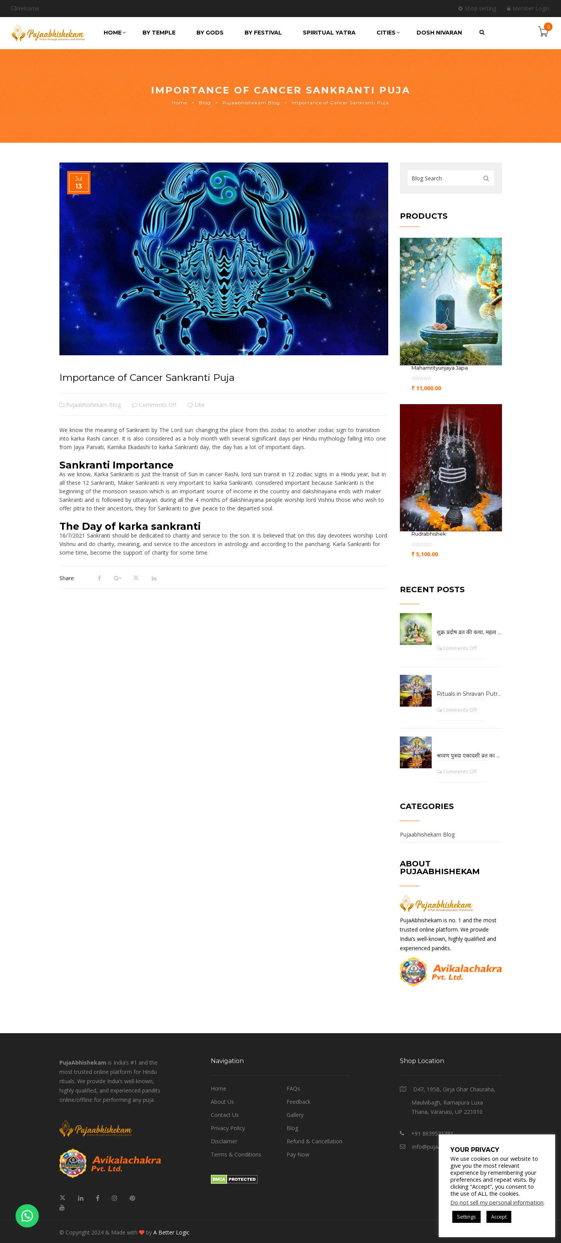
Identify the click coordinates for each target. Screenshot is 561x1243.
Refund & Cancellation (314, 1141)
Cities (388, 32)
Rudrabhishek (429, 534)
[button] (27, 1215)
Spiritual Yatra (329, 32)
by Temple (158, 32)
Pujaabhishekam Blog (251, 102)
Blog (205, 102)
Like (196, 404)
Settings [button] (466, 1216)
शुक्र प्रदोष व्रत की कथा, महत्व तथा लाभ (469, 632)
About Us (222, 1101)
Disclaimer (224, 1141)
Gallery (295, 1115)
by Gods (210, 32)
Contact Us (225, 1115)
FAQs (293, 1088)
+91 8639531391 (432, 1133)
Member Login (528, 8)
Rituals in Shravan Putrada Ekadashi (469, 693)
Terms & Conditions (236, 1154)
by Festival (263, 32)
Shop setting (477, 8)
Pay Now (298, 1154)
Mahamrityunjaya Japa (440, 368)
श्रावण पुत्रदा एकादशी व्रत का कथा (469, 755)
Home (115, 32)
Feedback (299, 1101)
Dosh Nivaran (439, 32)
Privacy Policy (228, 1128)
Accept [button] (499, 1216)
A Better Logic (171, 1232)
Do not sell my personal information (497, 1202)
